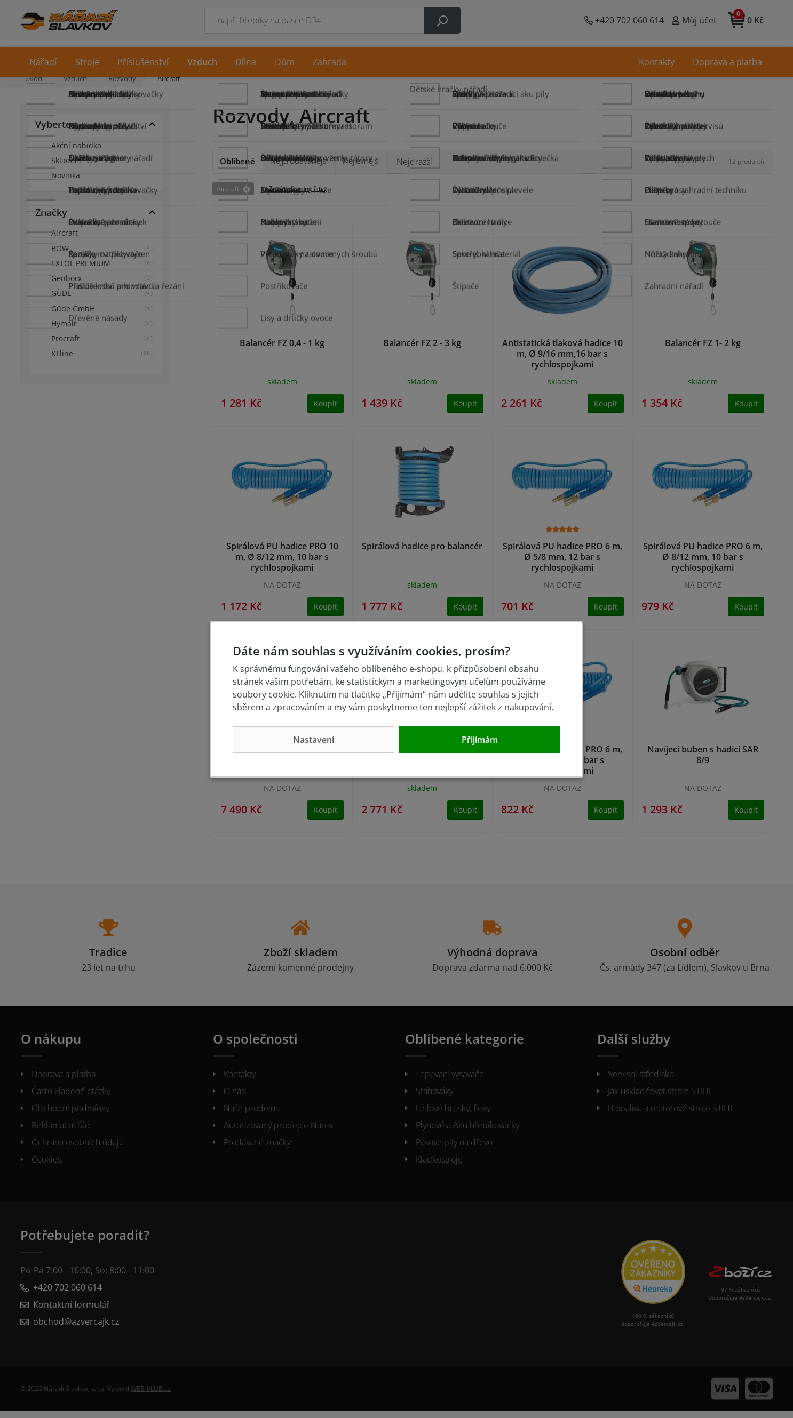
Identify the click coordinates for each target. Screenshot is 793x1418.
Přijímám (480, 740)
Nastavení (313, 740)
